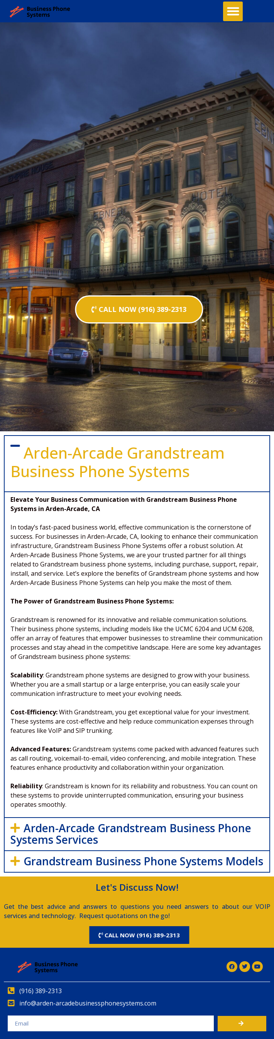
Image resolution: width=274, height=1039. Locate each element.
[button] (233, 11)
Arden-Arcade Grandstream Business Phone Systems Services (130, 834)
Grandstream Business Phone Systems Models (143, 861)
